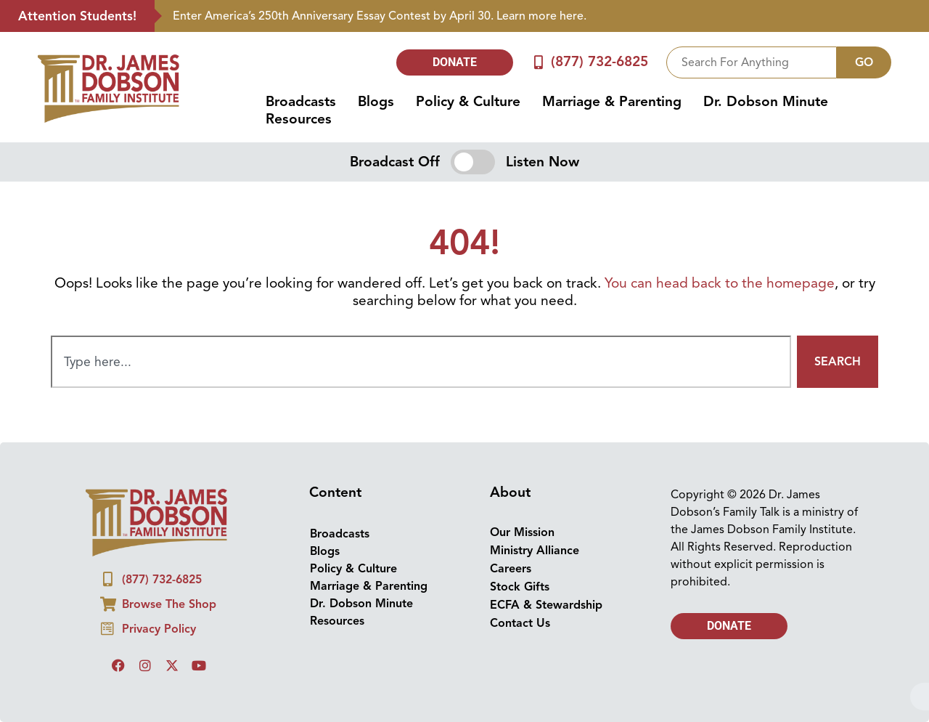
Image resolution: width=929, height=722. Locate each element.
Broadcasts (301, 101)
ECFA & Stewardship (546, 605)
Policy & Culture (468, 101)
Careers (510, 568)
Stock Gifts (519, 587)
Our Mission (522, 532)
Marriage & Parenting (612, 101)
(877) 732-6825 (599, 61)
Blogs (376, 101)
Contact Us (520, 623)
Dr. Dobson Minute (765, 101)
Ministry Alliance (534, 550)
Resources (299, 119)
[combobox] (751, 62)
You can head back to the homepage (720, 283)
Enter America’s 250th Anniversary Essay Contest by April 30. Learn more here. (379, 16)
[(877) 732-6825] (538, 62)
